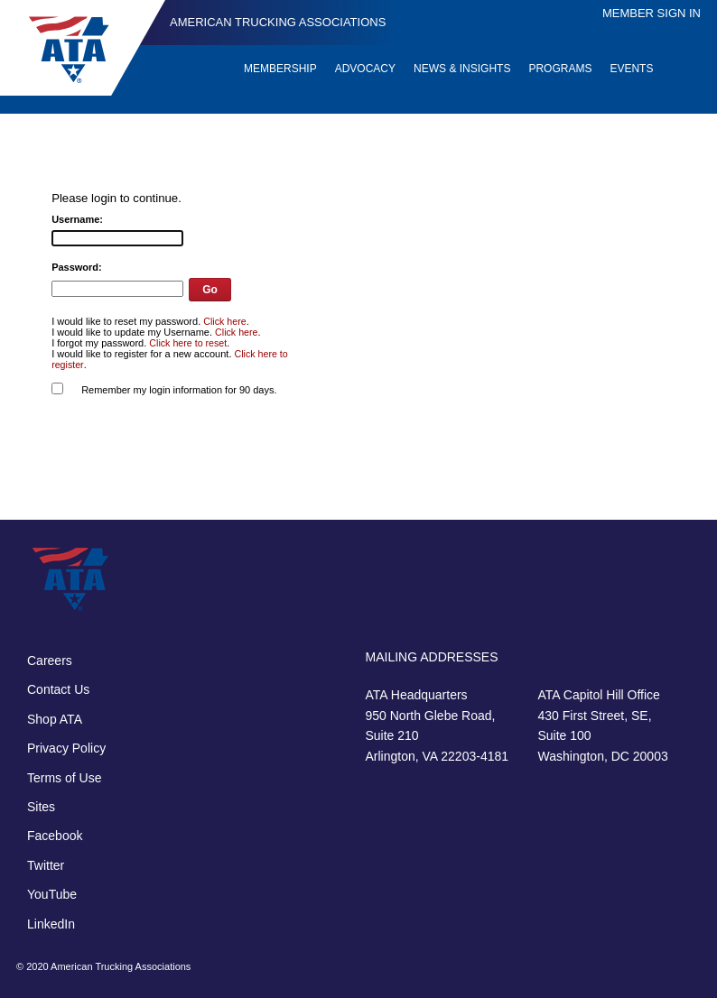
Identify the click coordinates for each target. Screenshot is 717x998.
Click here (224, 321)
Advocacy (365, 68)
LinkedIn (51, 924)
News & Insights (462, 68)
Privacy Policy (66, 748)
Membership (280, 68)
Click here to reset (188, 342)
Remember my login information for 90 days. (178, 389)
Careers (49, 660)
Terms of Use (64, 778)
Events (631, 68)
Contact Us (58, 689)
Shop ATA (54, 719)
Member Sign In (651, 13)
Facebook (54, 835)
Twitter (45, 865)
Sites (41, 806)
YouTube (52, 894)
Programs (559, 68)
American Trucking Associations (278, 22)
